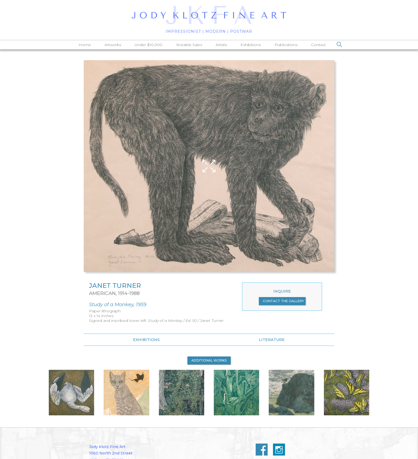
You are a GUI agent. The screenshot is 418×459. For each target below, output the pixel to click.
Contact (318, 44)
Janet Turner (115, 285)
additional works (209, 360)
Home (85, 44)
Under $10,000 (148, 44)
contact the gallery (283, 301)
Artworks (112, 44)
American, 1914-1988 (114, 293)
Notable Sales (189, 44)
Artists (221, 44)
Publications (286, 44)
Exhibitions (250, 44)
